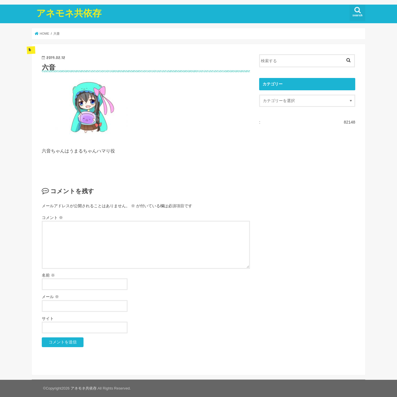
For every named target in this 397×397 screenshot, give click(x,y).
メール (50, 297)
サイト (48, 318)
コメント (52, 218)
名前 (48, 275)
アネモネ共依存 (69, 12)
